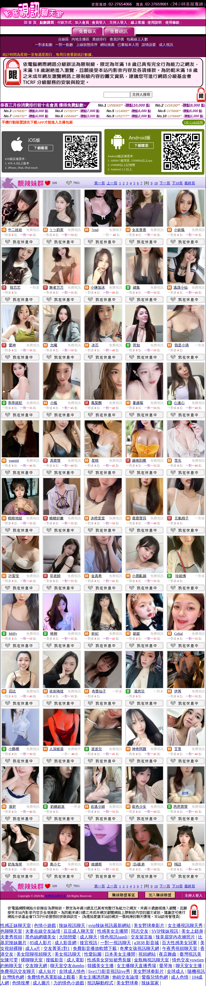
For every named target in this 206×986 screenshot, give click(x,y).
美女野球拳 (127, 983)
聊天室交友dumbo (67, 965)
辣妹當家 (150, 983)
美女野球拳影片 (149, 925)
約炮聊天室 (11, 965)
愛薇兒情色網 (155, 977)
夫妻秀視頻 (11, 937)
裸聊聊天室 (32, 960)
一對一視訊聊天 (115, 942)
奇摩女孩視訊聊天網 (139, 948)
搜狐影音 (54, 960)
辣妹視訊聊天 (72, 925)
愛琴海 (165, 965)
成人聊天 (88, 937)
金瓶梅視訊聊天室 (151, 960)
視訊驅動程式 (100, 983)
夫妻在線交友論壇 (42, 931)
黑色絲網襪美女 (40, 937)
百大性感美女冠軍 (179, 942)
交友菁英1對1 (57, 948)
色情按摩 (21, 983)
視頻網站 (147, 954)
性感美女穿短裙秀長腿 (109, 960)
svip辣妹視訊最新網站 (109, 925)
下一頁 (164, 183)
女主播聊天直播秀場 (136, 965)
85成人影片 (41, 942)
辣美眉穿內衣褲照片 (175, 937)
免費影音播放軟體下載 (95, 948)
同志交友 (139, 931)
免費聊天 (115, 230)
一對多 (34, 287)
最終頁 (189, 183)
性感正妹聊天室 (15, 925)
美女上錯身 (192, 931)
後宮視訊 (88, 942)
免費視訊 (32, 230)
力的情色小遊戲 (68, 983)
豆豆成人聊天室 (78, 931)
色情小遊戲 (45, 925)
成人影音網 (65, 942)
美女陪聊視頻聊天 (34, 954)
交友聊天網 (36, 965)
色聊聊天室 (11, 931)
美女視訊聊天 (68, 954)
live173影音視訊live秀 (109, 971)
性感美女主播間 (112, 931)
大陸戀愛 (67, 937)
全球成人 (175, 971)
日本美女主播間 (120, 954)
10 (156, 183)
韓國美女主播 (100, 965)
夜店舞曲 (167, 954)
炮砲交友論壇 (125, 977)
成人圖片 (41, 983)
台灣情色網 (13, 977)
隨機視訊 (196, 971)
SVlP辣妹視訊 (164, 931)
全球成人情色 (72, 971)
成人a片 (32, 948)
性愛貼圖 (93, 954)
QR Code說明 (193, 122)
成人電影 (75, 960)
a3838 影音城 (146, 942)
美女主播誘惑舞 (94, 977)
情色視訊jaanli (114, 937)
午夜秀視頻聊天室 (179, 948)
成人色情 (179, 977)
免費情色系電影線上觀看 (51, 977)
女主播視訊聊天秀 (185, 925)
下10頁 (177, 183)
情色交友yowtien (188, 960)
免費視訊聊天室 (55, 895)
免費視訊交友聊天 (17, 971)
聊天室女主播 (189, 965)
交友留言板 (142, 937)
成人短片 (47, 971)
